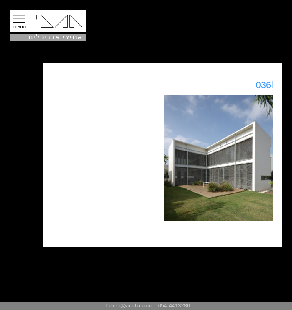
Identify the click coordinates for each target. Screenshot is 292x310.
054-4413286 (174, 305)
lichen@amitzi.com (129, 305)
